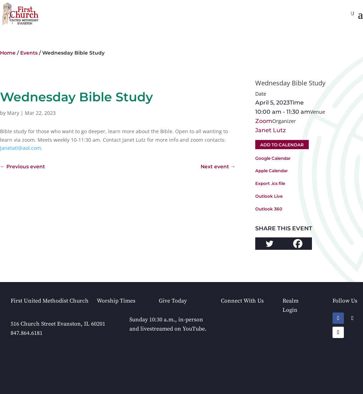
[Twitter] (269, 243)
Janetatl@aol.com (20, 148)
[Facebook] (298, 243)
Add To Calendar (282, 144)
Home (8, 53)
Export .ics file (270, 183)
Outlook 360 (268, 209)
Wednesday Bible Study (290, 83)
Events (29, 53)
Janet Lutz (270, 130)
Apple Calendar (271, 170)
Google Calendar (273, 158)
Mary (13, 112)
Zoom (263, 121)
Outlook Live (269, 196)
